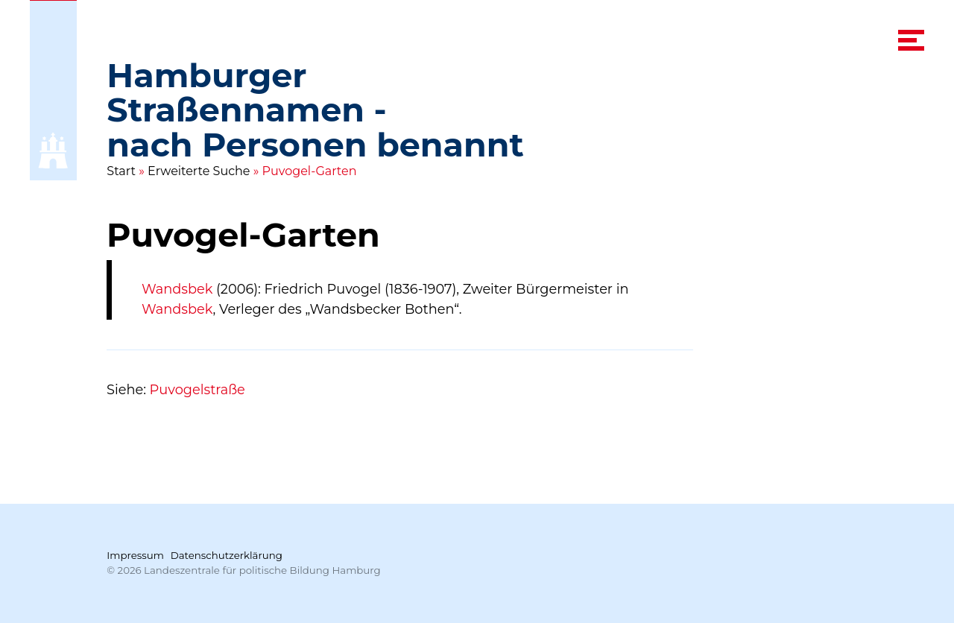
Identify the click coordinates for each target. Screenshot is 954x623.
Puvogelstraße (197, 389)
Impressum (135, 555)
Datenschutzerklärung (226, 555)
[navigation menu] (911, 40)
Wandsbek (177, 289)
